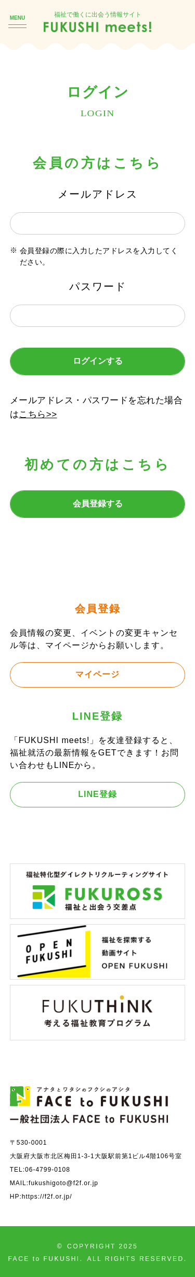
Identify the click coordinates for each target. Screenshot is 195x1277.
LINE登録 (97, 794)
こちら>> (38, 414)
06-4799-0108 (47, 1169)
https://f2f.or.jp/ (47, 1196)
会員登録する (98, 503)
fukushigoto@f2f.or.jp (63, 1183)
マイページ (97, 674)
